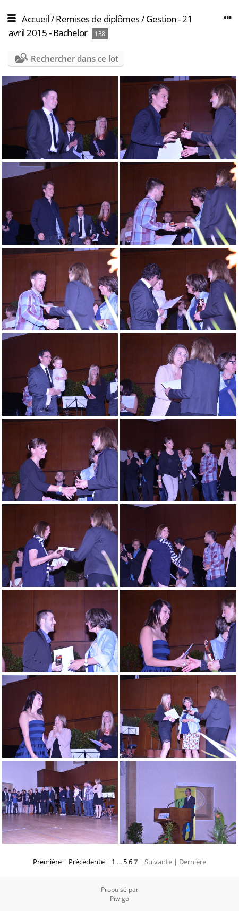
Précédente (87, 861)
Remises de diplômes (98, 19)
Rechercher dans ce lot (74, 58)
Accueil (35, 19)
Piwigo (119, 898)
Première (47, 861)
